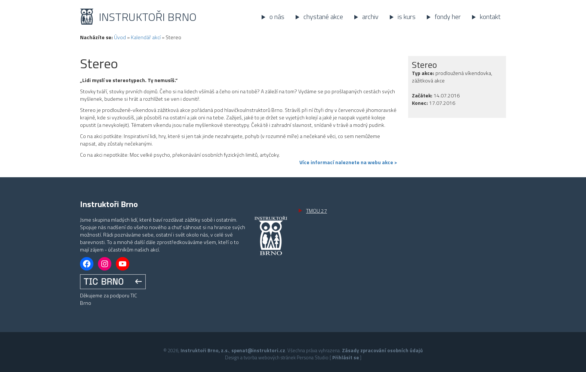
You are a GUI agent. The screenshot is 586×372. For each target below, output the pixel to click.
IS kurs (407, 17)
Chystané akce (323, 17)
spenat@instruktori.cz (258, 350)
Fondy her (448, 17)
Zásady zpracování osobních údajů (382, 350)
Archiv (370, 17)
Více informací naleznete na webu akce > (348, 162)
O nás (276, 17)
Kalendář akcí (146, 37)
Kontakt (490, 17)
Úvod (120, 37)
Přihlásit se (345, 357)
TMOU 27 (316, 211)
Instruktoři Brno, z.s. (205, 350)
